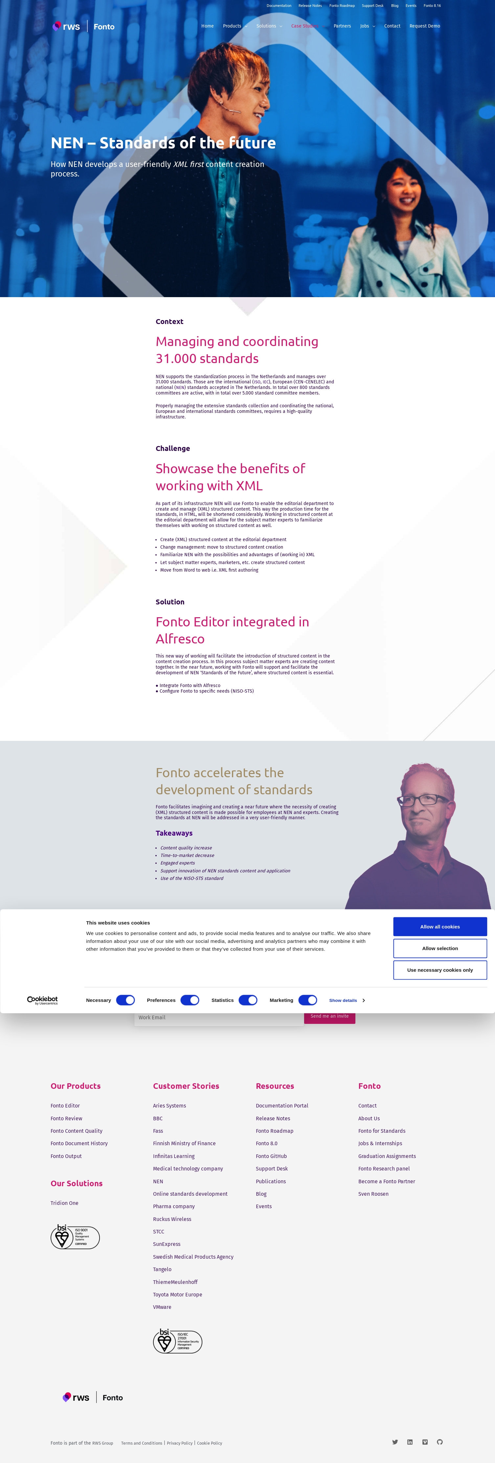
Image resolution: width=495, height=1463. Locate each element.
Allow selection (440, 1398)
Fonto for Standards (381, 1131)
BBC (158, 1118)
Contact (367, 1106)
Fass (158, 1131)
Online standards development (190, 1194)
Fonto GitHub (271, 1156)
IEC (266, 382)
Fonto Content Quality (76, 1131)
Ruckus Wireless (172, 1219)
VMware (162, 1307)
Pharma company (174, 1206)
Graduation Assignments (387, 1156)
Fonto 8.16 (432, 5)
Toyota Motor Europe (177, 1294)
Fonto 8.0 (267, 1143)
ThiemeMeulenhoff (175, 1282)
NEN (180, 387)
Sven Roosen (373, 1194)
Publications (271, 1181)
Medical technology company (188, 1169)
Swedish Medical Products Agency (193, 1257)
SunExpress (166, 1244)
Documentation (279, 5)
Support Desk (373, 5)
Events (411, 5)
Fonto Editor (65, 1106)
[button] (244, 26)
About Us (369, 1118)
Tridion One (65, 1203)
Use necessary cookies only (440, 1420)
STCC (158, 1232)
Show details (344, 1450)
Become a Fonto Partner (386, 1181)
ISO (257, 382)
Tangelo (162, 1269)
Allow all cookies (440, 1376)
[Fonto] (84, 26)
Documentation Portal (282, 1106)
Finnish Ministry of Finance (184, 1143)
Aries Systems (169, 1106)
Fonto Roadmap (342, 5)
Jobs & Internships (380, 1143)
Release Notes (310, 5)
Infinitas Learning (173, 1156)
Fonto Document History (79, 1143)
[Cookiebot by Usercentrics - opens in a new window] (42, 1450)
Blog (394, 5)
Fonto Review (66, 1118)
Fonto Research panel (384, 1169)
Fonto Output (66, 1156)
